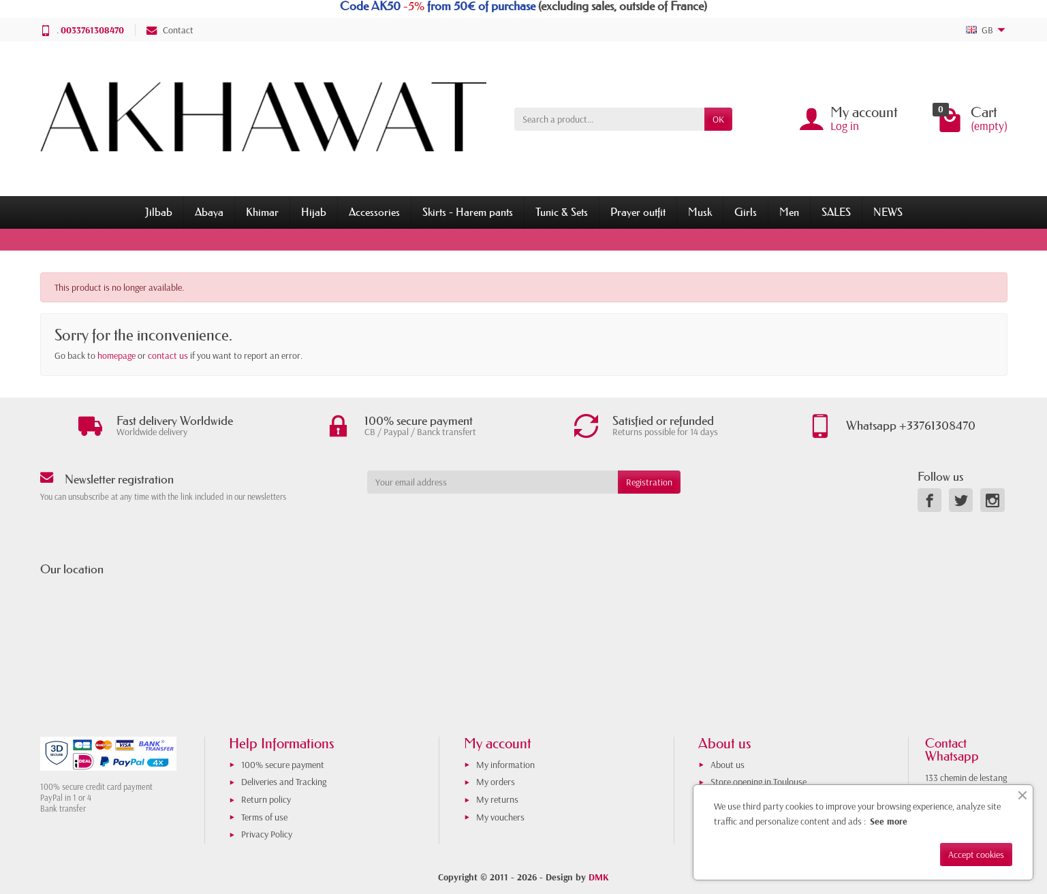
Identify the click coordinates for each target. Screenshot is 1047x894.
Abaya (209, 212)
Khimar (262, 212)
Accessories (374, 212)
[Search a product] (609, 119)
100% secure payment (282, 765)
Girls (745, 212)
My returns (497, 799)
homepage (116, 355)
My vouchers (500, 817)
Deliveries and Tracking (283, 782)
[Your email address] (492, 482)
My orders (495, 782)
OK (718, 119)
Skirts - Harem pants (467, 212)
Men (789, 212)
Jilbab (158, 212)
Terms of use (264, 817)
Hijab (313, 212)
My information (505, 765)
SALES (836, 212)
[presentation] (477, 520)
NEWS (888, 212)
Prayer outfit (638, 212)
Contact (169, 30)
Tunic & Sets (561, 212)
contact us (168, 355)
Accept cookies (976, 854)
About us (727, 765)
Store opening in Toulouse (758, 782)
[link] (929, 500)
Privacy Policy (266, 834)
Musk (700, 212)
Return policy (266, 799)
